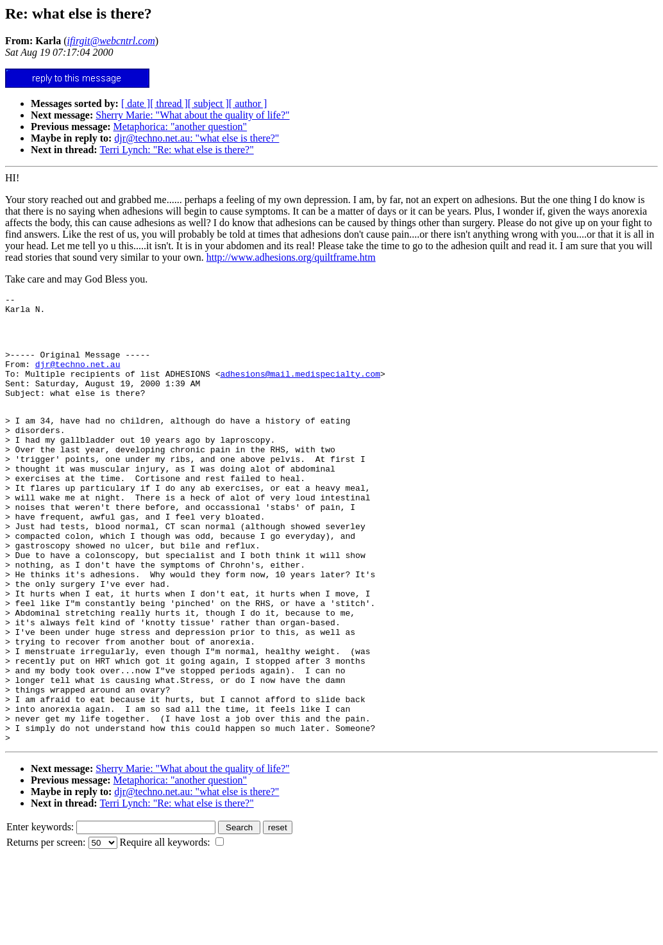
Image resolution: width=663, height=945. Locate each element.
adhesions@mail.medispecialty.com (300, 387)
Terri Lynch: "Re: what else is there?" (176, 149)
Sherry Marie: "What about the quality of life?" (192, 115)
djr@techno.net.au (78, 375)
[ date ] (135, 103)
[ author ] (248, 103)
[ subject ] (208, 103)
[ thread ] (169, 103)
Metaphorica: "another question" (180, 126)
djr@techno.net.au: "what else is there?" (196, 138)
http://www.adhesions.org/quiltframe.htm (291, 257)
